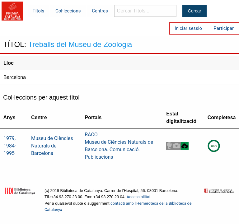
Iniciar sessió (188, 28)
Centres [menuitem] (100, 11)
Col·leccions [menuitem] (68, 11)
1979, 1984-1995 (9, 145)
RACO (91, 135)
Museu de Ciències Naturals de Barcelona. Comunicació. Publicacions (119, 149)
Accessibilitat (139, 196)
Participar (223, 28)
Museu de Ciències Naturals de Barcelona (52, 145)
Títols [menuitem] (38, 11)
